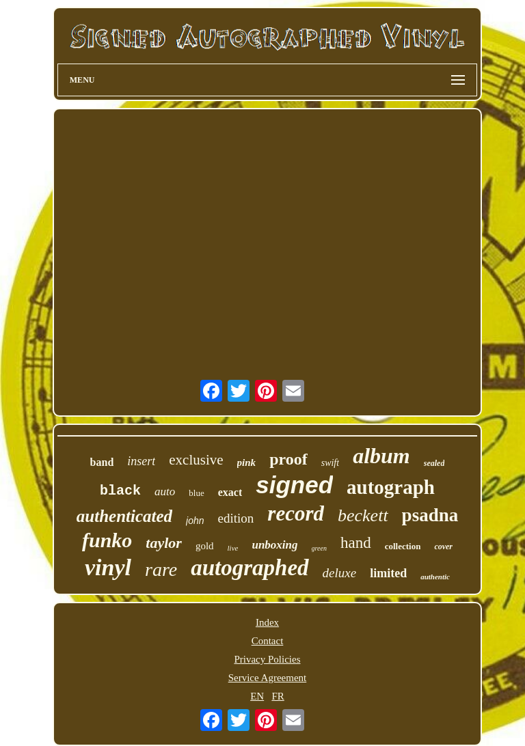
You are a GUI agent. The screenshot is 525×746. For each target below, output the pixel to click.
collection (403, 546)
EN (257, 696)
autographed (249, 567)
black (120, 491)
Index (267, 622)
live (233, 548)
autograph (391, 487)
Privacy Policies (267, 659)
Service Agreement (267, 677)
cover (443, 546)
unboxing (274, 544)
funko (107, 540)
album (381, 455)
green (319, 548)
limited (388, 573)
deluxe (340, 573)
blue (196, 493)
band (102, 462)
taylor (164, 542)
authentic (435, 576)
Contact (268, 640)
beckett (363, 515)
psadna (430, 515)
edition (236, 518)
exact (230, 492)
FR (277, 696)
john (195, 520)
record (295, 513)
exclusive (196, 460)
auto (164, 491)
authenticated (124, 516)
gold (205, 545)
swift (330, 463)
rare (161, 569)
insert (141, 461)
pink (246, 462)
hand (355, 542)
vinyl (108, 567)
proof (288, 459)
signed (294, 484)
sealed (434, 463)
